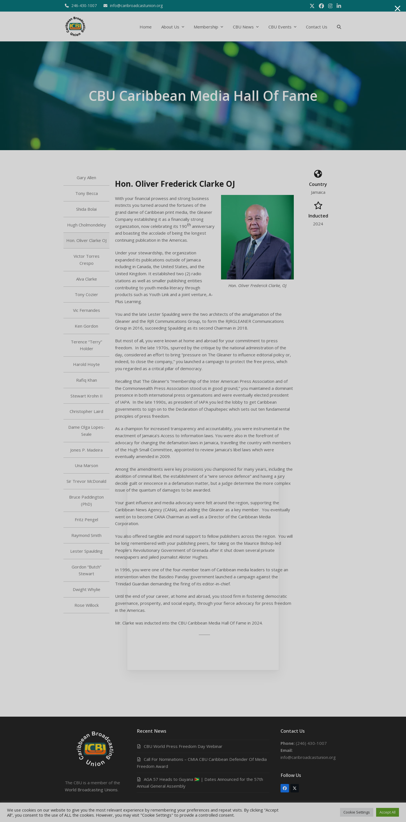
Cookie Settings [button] (356, 812)
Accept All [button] (387, 812)
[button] (339, 26)
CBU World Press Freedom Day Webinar (183, 746)
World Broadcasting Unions (91, 789)
